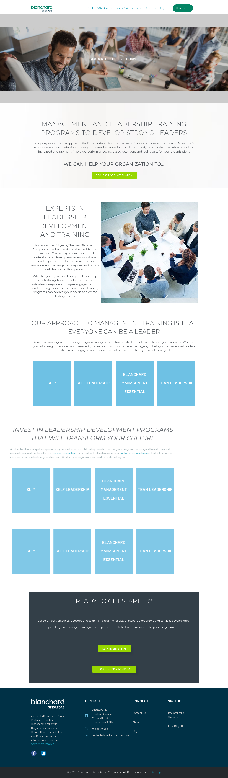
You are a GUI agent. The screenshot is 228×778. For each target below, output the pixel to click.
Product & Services (99, 8)
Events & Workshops (129, 8)
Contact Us (139, 712)
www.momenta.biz (42, 743)
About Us (151, 8)
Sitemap (155, 772)
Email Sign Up (176, 726)
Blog (162, 8)
